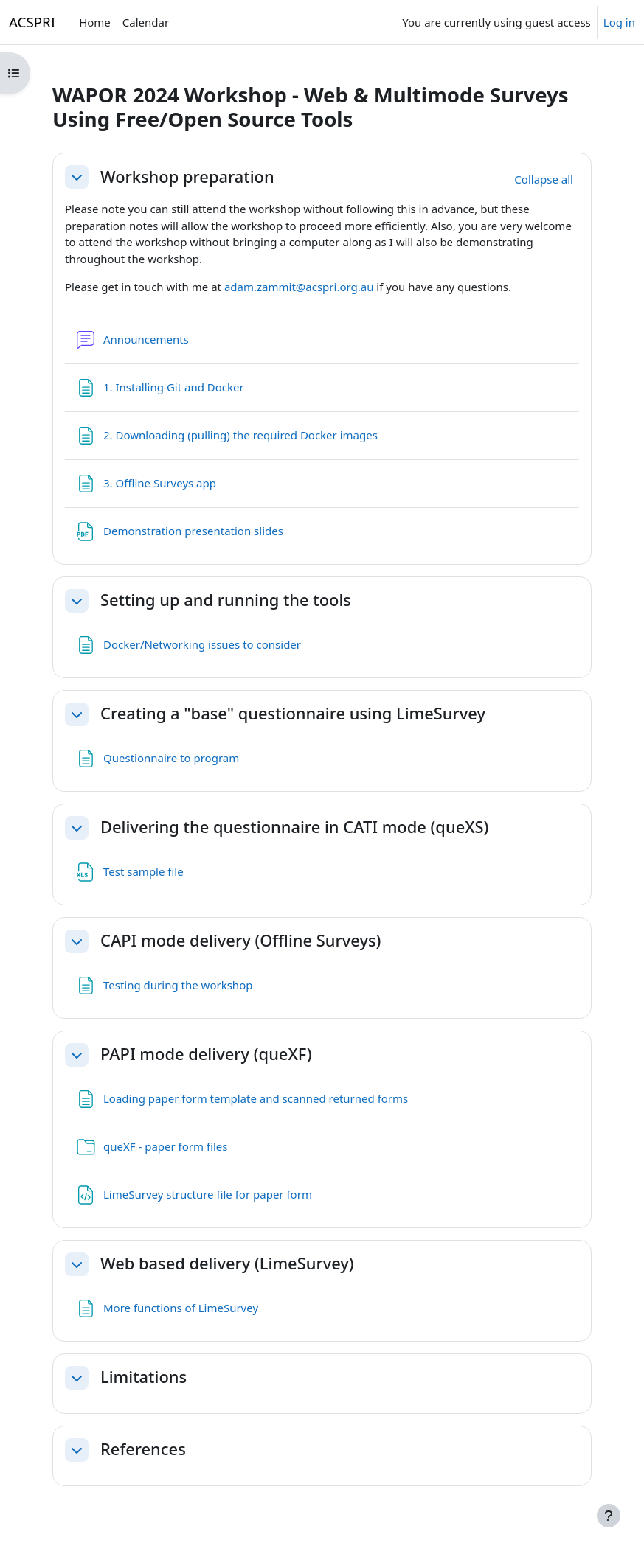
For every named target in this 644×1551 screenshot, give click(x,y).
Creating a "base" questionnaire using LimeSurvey (292, 713)
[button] (77, 177)
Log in (619, 22)
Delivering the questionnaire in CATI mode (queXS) (294, 827)
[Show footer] (608, 1515)
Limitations (143, 1377)
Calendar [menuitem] (145, 22)
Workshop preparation (187, 177)
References (143, 1449)
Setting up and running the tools (225, 600)
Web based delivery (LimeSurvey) (227, 1263)
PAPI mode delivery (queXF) (206, 1054)
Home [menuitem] (95, 22)
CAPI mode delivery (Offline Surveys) (240, 940)
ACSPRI (32, 22)
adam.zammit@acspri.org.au (299, 286)
